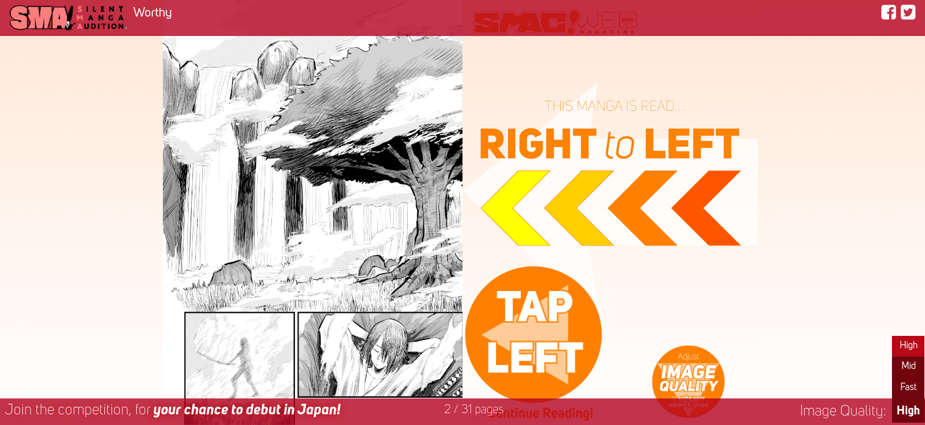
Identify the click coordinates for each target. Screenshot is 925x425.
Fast (908, 388)
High (908, 346)
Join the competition (172, 410)
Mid (908, 366)
